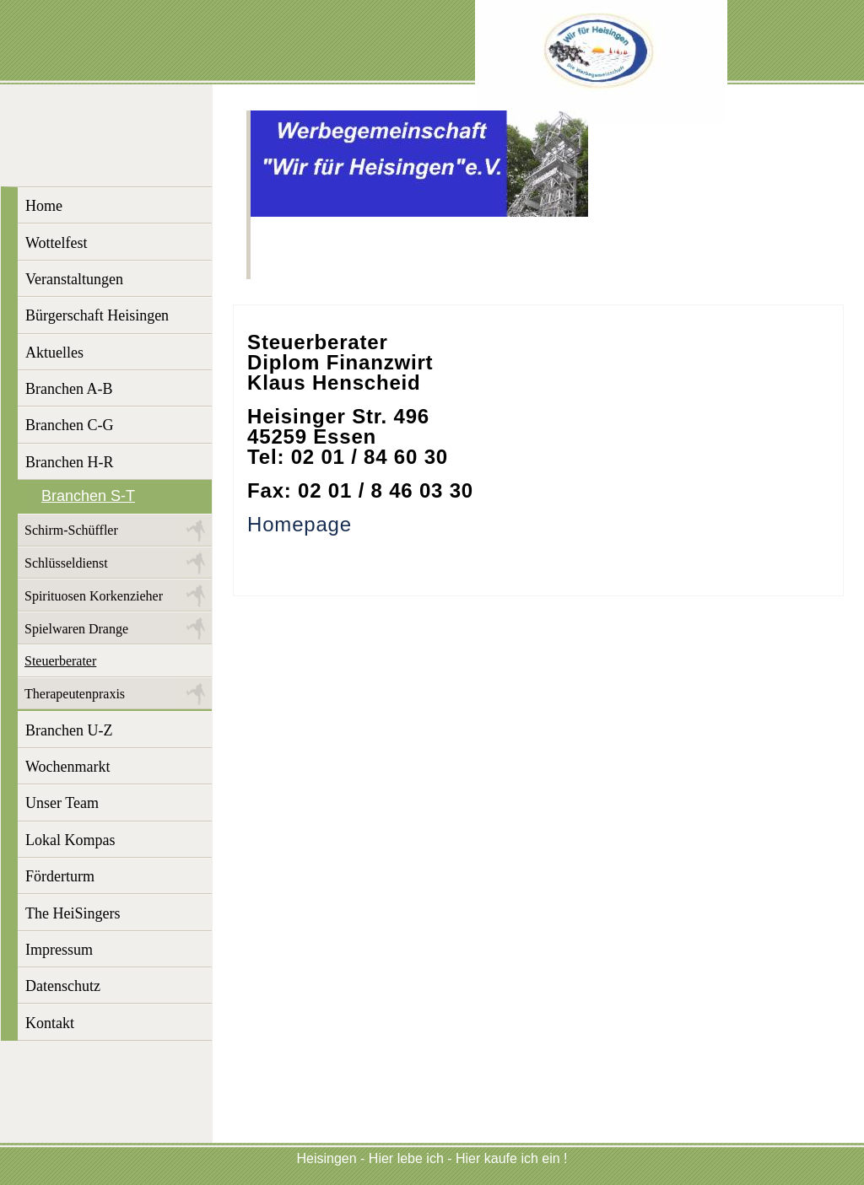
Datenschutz (62, 986)
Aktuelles (54, 352)
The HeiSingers (72, 913)
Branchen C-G (69, 425)
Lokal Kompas (70, 840)
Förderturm (59, 876)
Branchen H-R (69, 462)
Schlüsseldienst (66, 563)
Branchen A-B (68, 388)
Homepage (299, 524)
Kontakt (49, 1023)
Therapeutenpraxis (74, 694)
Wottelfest (56, 242)
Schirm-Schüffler (71, 530)
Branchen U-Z (68, 730)
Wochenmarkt (68, 766)
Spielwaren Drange (76, 629)
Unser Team (62, 802)
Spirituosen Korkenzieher (93, 596)
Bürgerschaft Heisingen (97, 315)
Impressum (59, 949)
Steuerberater (60, 661)
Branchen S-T (88, 495)
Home (43, 205)
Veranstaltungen (74, 279)
